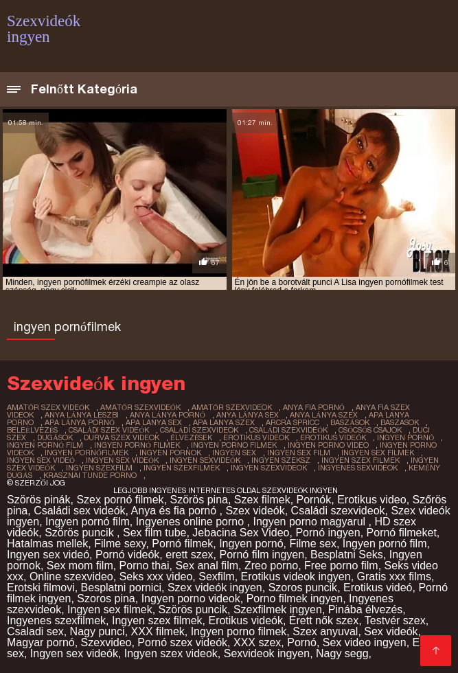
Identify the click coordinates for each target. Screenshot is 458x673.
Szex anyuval (325, 631)
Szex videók (254, 510)
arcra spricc (292, 422)
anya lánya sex (247, 415)
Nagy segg (342, 653)
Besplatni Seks (346, 554)
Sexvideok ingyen (267, 653)
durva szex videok (121, 437)
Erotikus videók (245, 620)
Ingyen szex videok (171, 653)
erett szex (189, 554)
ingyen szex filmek (360, 460)
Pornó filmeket (402, 532)
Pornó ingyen (327, 532)
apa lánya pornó (80, 422)
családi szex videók (109, 430)
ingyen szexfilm (99, 468)
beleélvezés (32, 430)
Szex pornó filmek (119, 499)
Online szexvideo (71, 576)
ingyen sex (234, 452)
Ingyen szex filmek (157, 620)
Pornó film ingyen (262, 554)
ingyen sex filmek (377, 452)
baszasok (399, 422)
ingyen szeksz (280, 460)
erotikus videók (333, 437)
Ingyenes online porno (191, 521)
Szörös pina (199, 499)
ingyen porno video (328, 445)
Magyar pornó (41, 642)
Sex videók (390, 631)
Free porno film (341, 565)
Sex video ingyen (365, 642)
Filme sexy (120, 543)
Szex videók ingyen (215, 587)
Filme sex (312, 543)
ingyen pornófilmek (86, 452)
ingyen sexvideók (205, 460)
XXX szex (257, 642)
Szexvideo (106, 642)
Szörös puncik (81, 532)
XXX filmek (158, 631)
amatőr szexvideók (140, 407)
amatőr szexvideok (232, 407)
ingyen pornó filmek (137, 445)
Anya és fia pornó (175, 510)
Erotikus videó (378, 587)
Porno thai (144, 565)
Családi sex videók (79, 510)
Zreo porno (271, 565)
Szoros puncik (303, 587)
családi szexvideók (288, 430)
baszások (349, 422)
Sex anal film (206, 565)
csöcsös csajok (370, 430)
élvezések (191, 437)
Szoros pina (106, 598)
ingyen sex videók (122, 460)
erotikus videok (256, 437)
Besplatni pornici (121, 587)
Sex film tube (154, 532)
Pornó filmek (182, 543)
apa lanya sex (154, 422)
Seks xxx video (156, 576)
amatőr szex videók (48, 407)
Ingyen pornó (251, 543)
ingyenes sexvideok (358, 468)
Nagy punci (97, 631)
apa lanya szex (224, 422)
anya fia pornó (314, 407)
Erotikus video (372, 499)
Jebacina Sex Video (240, 532)
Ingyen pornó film (87, 521)
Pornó (302, 642)
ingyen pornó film (45, 445)
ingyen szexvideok (269, 468)
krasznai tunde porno (90, 475)
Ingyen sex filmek (109, 609)
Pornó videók (127, 554)
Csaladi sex (35, 631)
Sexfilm (216, 576)
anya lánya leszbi (82, 415)
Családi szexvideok (338, 510)
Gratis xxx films (394, 576)
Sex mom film (80, 565)
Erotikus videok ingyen (296, 576)
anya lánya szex (324, 415)
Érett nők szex (323, 620)
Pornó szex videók (182, 642)
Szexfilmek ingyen (277, 609)
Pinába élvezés (365, 609)
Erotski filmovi (41, 587)
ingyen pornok (170, 452)
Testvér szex (395, 620)
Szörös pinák (39, 499)
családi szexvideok (199, 430)
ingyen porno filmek (234, 445)
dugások (55, 437)
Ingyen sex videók (74, 653)
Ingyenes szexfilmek (56, 620)
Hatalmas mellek (47, 543)
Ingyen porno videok (190, 598)
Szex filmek (262, 499)
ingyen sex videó (41, 460)
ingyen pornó (405, 437)
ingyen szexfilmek (182, 468)
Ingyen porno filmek (239, 631)
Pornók (314, 499)
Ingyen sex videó (48, 554)
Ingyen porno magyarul (310, 521)
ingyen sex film (298, 452)
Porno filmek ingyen (295, 598)
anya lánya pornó (167, 415)
